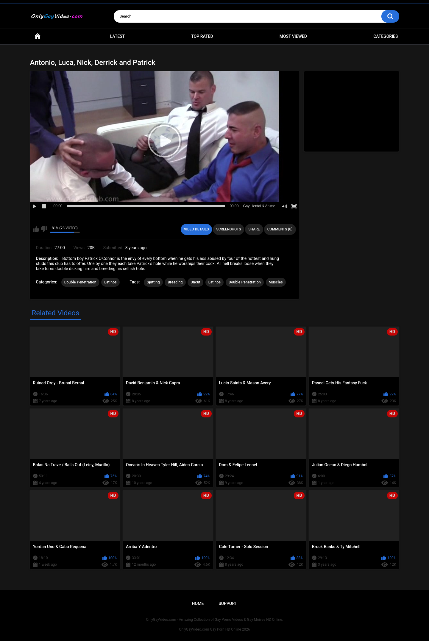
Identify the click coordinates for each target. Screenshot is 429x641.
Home (37, 36)
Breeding (175, 282)
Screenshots (228, 229)
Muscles (276, 282)
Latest (117, 36)
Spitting (153, 282)
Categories (385, 36)
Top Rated (202, 36)
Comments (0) (280, 229)
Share (254, 229)
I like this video (36, 229)
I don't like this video (44, 229)
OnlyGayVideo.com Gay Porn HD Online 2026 (214, 629)
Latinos (110, 282)
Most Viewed (293, 36)
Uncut (195, 282)
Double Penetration (80, 282)
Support (228, 603)
